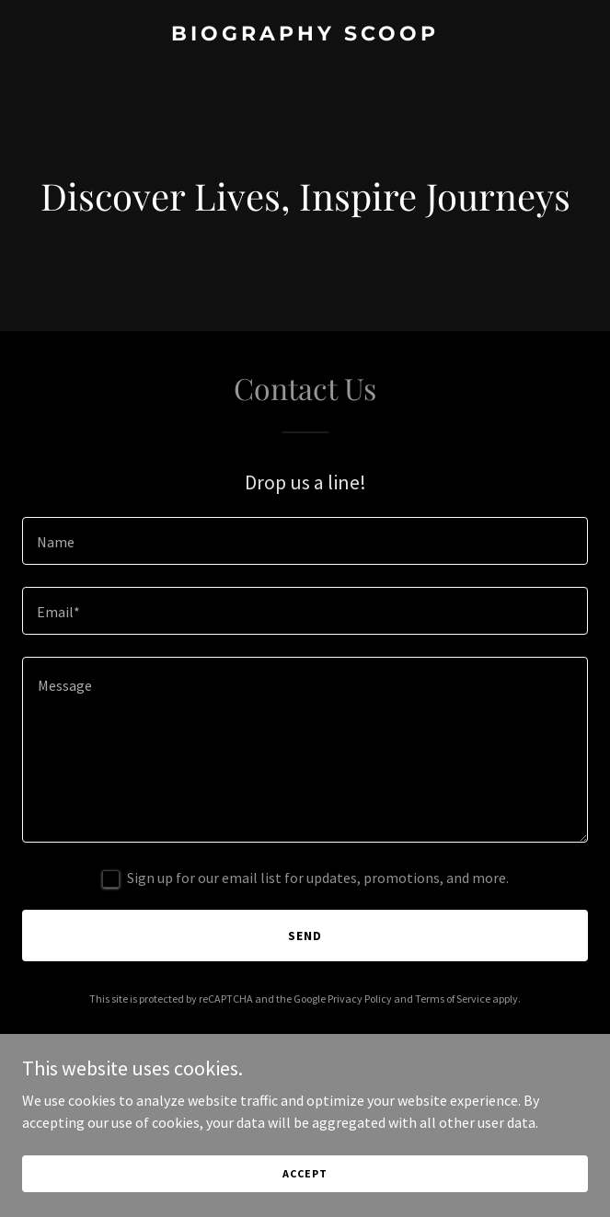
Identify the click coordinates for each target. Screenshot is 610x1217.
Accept (304, 1173)
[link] (305, 35)
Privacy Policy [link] (360, 998)
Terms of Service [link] (452, 998)
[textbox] (305, 541)
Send (305, 935)
